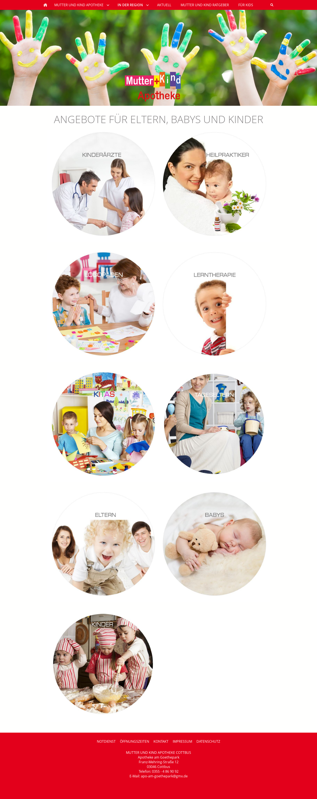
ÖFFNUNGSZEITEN (134, 741)
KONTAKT (160, 741)
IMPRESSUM (182, 741)
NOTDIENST (106, 741)
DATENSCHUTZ (208, 741)
